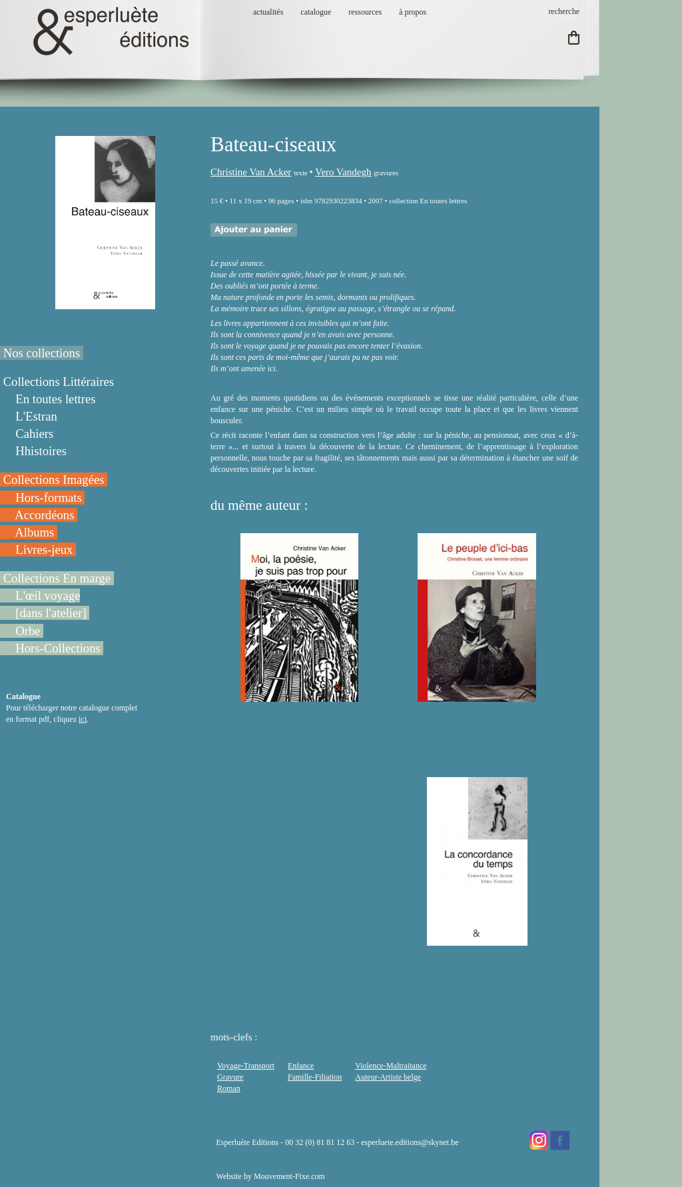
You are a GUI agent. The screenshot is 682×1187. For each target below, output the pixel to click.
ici (83, 719)
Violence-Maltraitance (390, 1065)
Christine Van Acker (250, 172)
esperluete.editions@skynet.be (409, 1142)
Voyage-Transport (245, 1065)
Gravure (230, 1077)
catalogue (315, 12)
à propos (412, 12)
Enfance (301, 1065)
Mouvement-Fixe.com (289, 1176)
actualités (268, 12)
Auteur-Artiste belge (388, 1077)
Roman (228, 1088)
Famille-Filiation (315, 1077)
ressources (365, 12)
